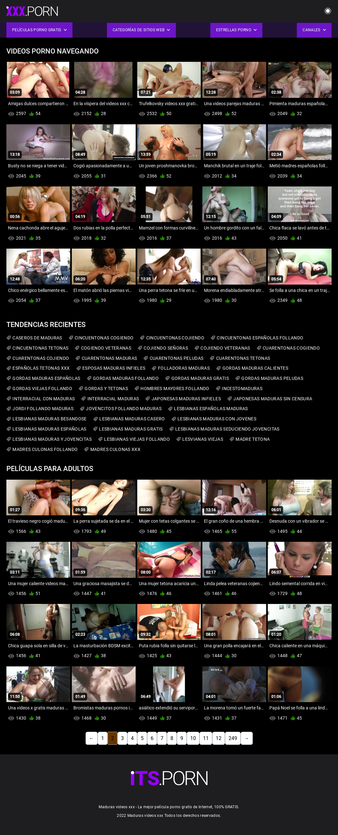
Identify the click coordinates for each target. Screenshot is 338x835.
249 (233, 738)
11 (206, 738)
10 (193, 738)
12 (219, 738)
